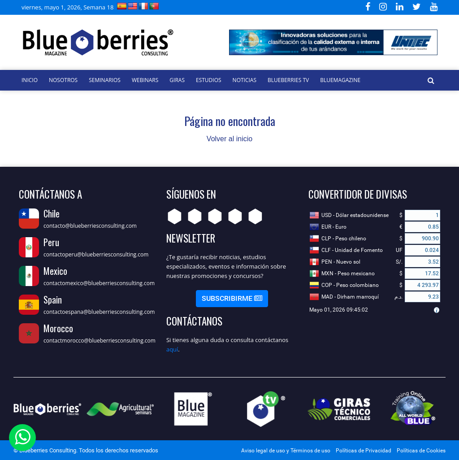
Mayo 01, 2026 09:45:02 (338, 310)
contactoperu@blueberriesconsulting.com (95, 254)
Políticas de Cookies (421, 450)
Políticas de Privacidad (363, 450)
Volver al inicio (229, 139)
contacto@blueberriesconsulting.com (90, 226)
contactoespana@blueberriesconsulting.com (99, 312)
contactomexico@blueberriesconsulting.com (99, 283)
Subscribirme (232, 298)
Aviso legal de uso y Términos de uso (285, 450)
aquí (172, 349)
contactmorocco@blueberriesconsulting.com (99, 340)
